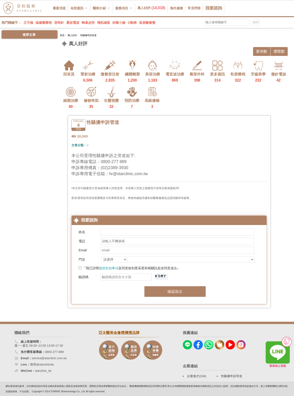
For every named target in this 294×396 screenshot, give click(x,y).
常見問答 (194, 8)
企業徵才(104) (196, 376)
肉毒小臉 (118, 22)
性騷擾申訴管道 (231, 376)
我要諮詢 (213, 8)
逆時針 (59, 22)
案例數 (261, 51)
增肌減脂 (103, 22)
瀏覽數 (279, 51)
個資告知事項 (108, 268)
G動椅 (132, 22)
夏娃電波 (72, 22)
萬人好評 (151, 8)
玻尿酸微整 (147, 22)
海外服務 (176, 8)
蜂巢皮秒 (88, 22)
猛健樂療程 (44, 22)
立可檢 (28, 22)
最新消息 (59, 8)
